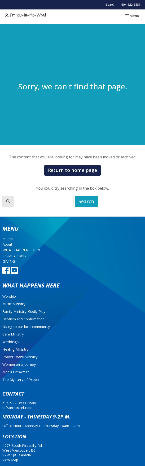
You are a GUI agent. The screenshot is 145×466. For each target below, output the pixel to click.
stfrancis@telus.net (18, 407)
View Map (10, 459)
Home (8, 238)
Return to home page (72, 170)
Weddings (10, 341)
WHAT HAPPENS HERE (22, 250)
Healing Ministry (15, 349)
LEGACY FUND (14, 255)
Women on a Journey (19, 364)
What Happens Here (31, 285)
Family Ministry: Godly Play (23, 311)
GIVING (9, 261)
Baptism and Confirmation (23, 319)
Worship (9, 296)
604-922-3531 (130, 4)
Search (110, 4)
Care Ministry (13, 334)
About (7, 244)
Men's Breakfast (15, 372)
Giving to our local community (26, 326)
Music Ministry (14, 303)
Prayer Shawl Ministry (20, 356)
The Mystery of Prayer (21, 379)
